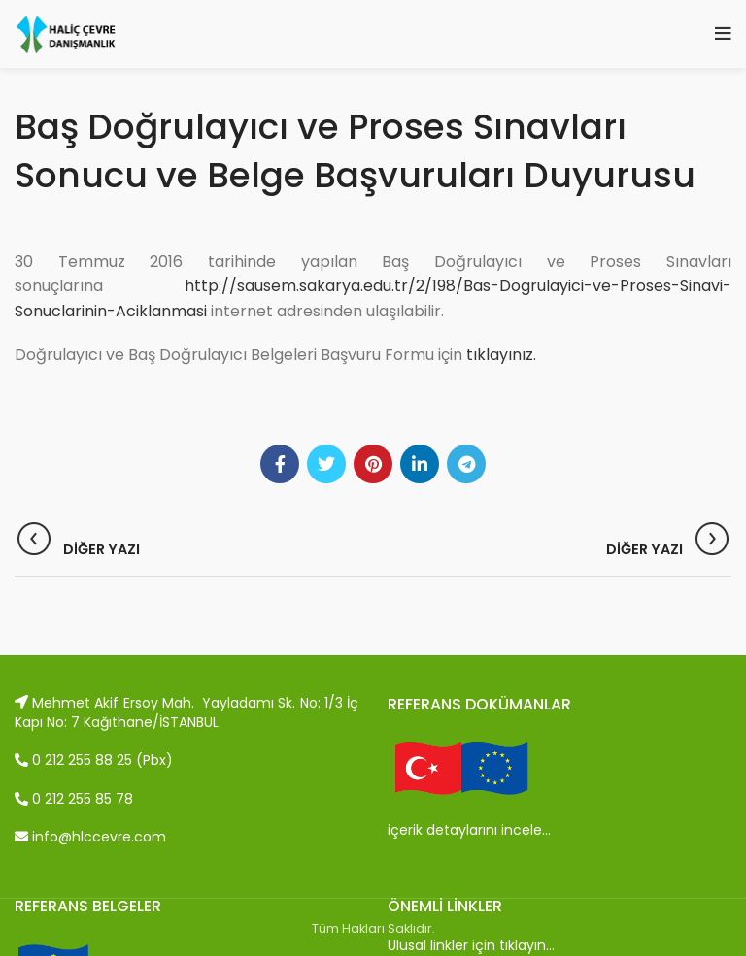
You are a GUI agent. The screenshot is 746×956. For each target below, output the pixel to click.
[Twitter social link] (326, 464)
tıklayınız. (501, 355)
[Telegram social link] (466, 464)
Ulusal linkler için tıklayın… (471, 945)
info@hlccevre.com (90, 836)
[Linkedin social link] (419, 464)
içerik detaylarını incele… (469, 830)
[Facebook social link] (279, 464)
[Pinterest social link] (373, 464)
